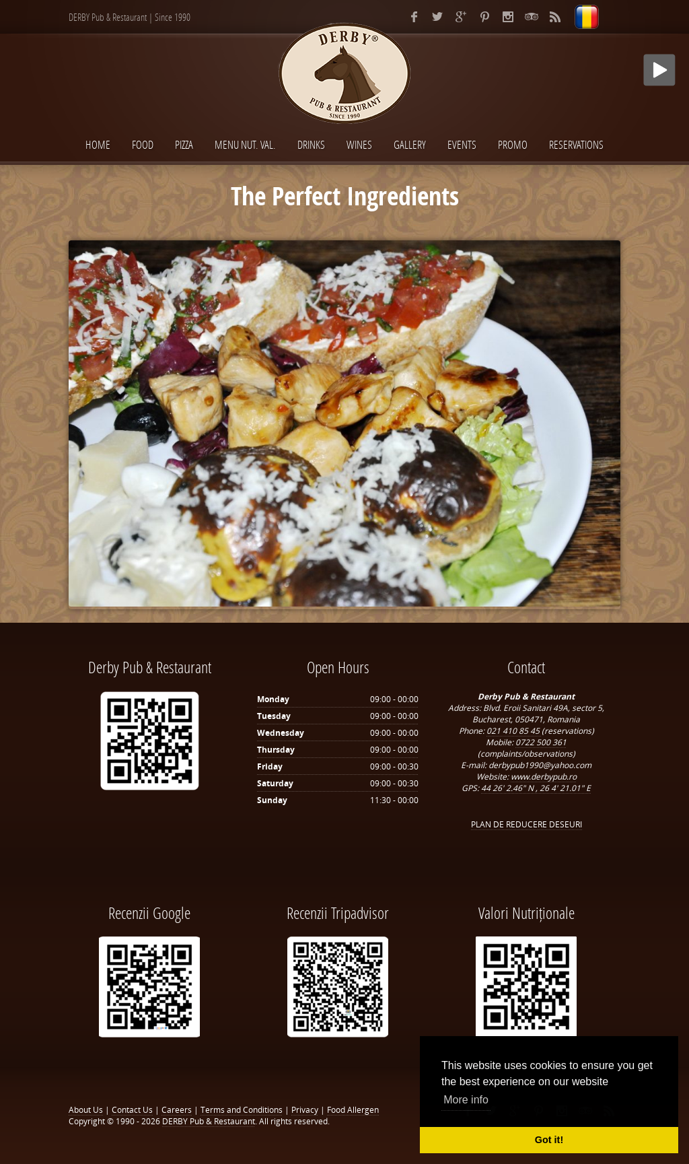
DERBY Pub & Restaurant (208, 1121)
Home (97, 144)
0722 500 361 (541, 742)
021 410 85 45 (514, 731)
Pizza (184, 144)
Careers (176, 1110)
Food (142, 144)
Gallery (410, 144)
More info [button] (465, 1099)
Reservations (576, 144)
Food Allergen (353, 1110)
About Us (86, 1110)
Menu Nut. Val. (245, 144)
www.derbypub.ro (544, 776)
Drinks (311, 144)
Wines (359, 144)
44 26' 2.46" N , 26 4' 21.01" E (536, 788)
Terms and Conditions (242, 1110)
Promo (513, 144)
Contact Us (132, 1110)
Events (461, 144)
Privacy (304, 1110)
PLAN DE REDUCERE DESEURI (526, 824)
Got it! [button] (549, 1139)
